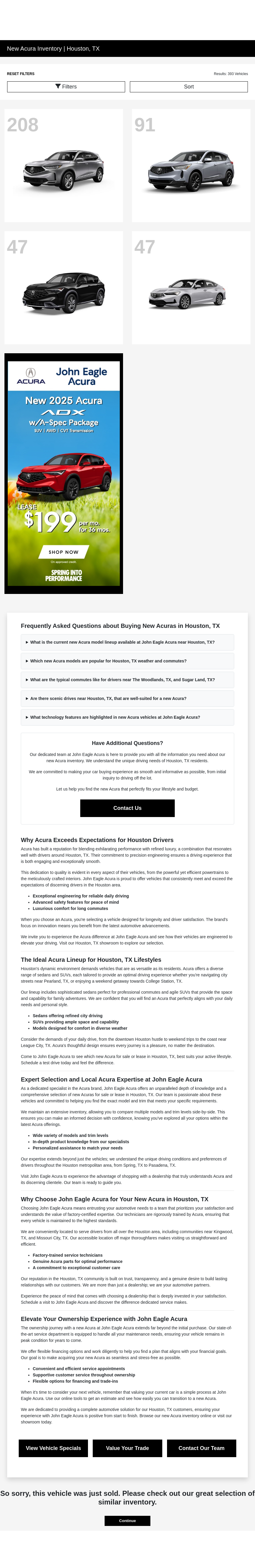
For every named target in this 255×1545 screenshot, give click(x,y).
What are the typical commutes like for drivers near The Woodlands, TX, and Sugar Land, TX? (122, 679)
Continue (127, 1520)
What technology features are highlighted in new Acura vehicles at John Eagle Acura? (115, 717)
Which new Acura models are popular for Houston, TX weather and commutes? (108, 661)
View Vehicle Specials (53, 1448)
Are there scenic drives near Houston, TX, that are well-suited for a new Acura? (108, 698)
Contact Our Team (202, 1448)
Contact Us (127, 808)
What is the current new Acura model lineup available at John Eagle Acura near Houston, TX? (122, 642)
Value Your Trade (127, 1448)
